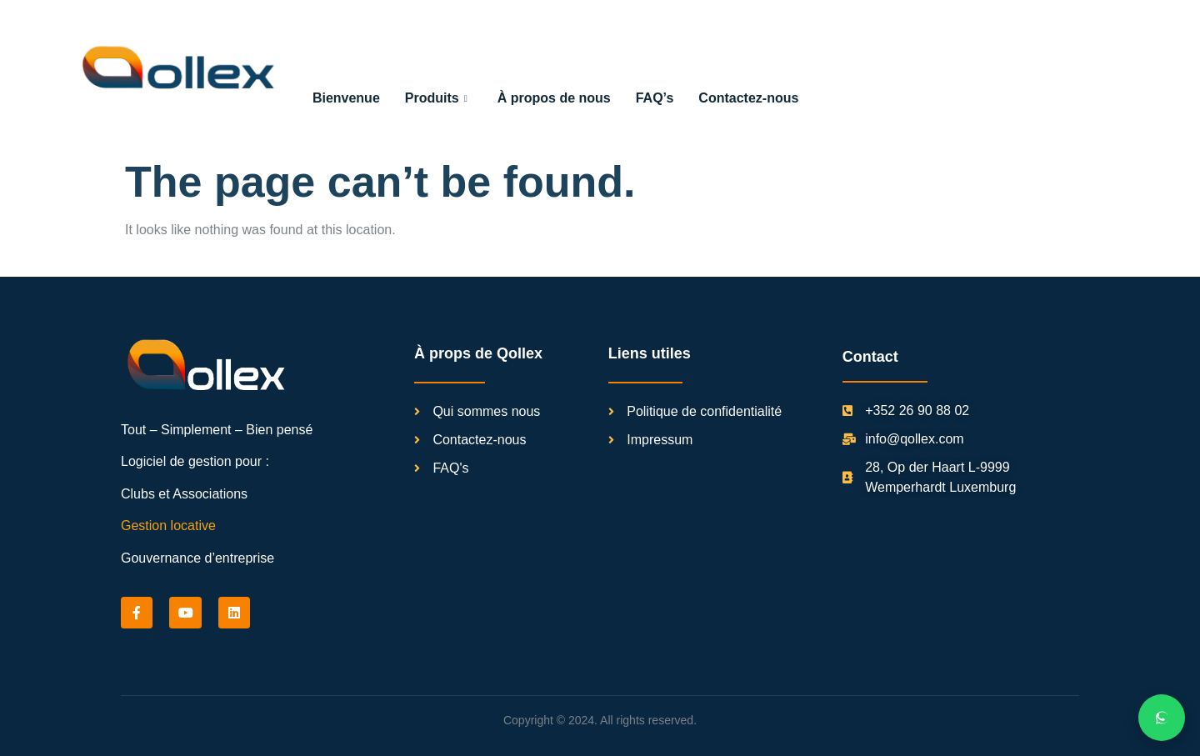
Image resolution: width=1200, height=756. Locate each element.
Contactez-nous (748, 97)
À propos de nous (554, 97)
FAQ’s (655, 97)
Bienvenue (346, 97)
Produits (436, 97)
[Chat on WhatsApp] (1161, 717)
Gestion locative (168, 525)
